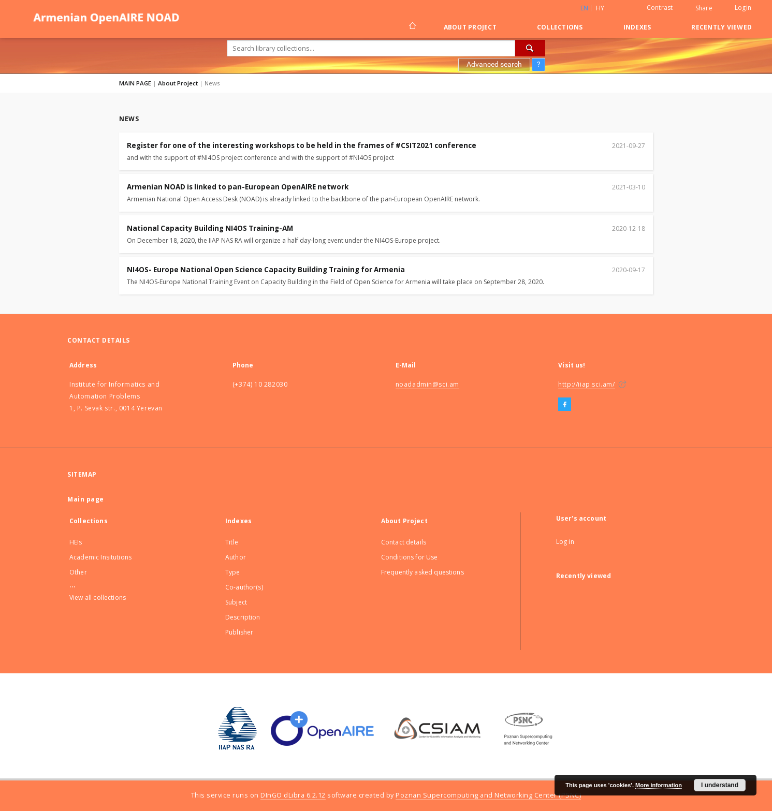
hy (600, 8)
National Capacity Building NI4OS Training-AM (210, 228)
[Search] (530, 48)
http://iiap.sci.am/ (586, 384)
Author (235, 557)
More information (658, 785)
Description (242, 617)
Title (231, 542)
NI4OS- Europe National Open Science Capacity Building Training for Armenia (266, 269)
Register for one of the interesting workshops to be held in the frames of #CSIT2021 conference (301, 145)
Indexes (637, 27)
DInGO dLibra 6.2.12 (293, 795)
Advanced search (494, 64)
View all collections (97, 597)
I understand (719, 785)
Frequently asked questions (422, 572)
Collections (560, 27)
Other (78, 572)
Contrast (660, 7)
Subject (236, 602)
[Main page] (412, 27)
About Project (470, 27)
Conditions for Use (409, 557)
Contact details (403, 542)
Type (232, 572)
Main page (85, 499)
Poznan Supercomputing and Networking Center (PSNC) (488, 795)
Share (703, 8)
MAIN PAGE (135, 83)
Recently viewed (721, 27)
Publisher (239, 632)
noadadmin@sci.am (428, 384)
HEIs (75, 542)
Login (743, 7)
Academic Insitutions (100, 557)
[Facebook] (564, 404)
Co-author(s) (244, 587)
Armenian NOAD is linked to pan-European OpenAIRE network (237, 186)
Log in (565, 541)
